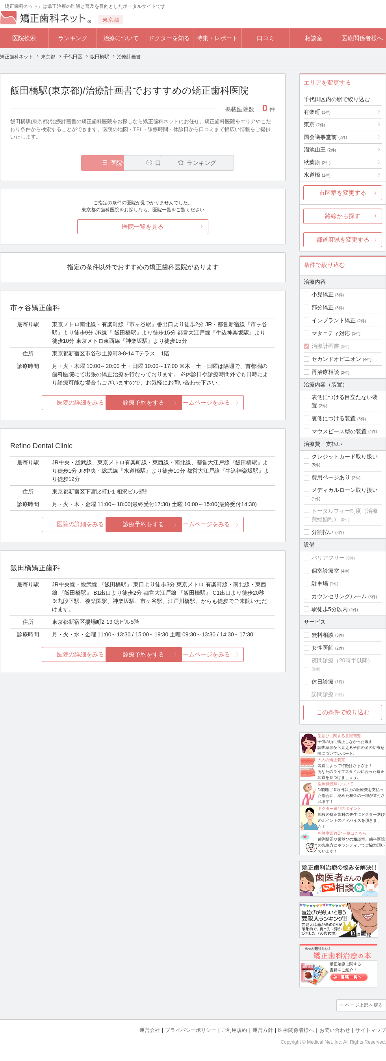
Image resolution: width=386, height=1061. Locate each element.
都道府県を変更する (342, 239)
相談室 (314, 38)
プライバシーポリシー (190, 1030)
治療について (121, 38)
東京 (314, 124)
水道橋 (317, 175)
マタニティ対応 (331, 333)
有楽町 (317, 112)
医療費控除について (335, 784)
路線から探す (342, 216)
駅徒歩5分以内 (330, 609)
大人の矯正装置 (331, 760)
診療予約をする (142, 402)
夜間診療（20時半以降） (342, 660)
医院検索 (24, 38)
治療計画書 (325, 346)
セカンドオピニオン (336, 359)
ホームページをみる (231, 402)
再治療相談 (325, 372)
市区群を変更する (342, 192)
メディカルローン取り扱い (345, 490)
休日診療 (323, 681)
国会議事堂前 (325, 137)
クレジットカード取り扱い (345, 456)
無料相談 (323, 635)
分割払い (323, 532)
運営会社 (149, 1030)
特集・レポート (217, 38)
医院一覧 (64, 162)
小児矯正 (323, 294)
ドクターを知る (169, 38)
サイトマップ (370, 1030)
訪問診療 (323, 694)
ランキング (72, 38)
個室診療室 (325, 570)
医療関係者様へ (362, 38)
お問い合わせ (334, 1030)
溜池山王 (320, 149)
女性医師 (323, 648)
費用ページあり (331, 477)
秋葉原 (317, 162)
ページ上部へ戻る (363, 1005)
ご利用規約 (234, 1030)
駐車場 (320, 583)
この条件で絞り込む (342, 712)
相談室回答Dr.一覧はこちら (342, 833)
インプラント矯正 (334, 320)
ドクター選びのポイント (339, 808)
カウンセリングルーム (339, 596)
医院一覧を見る (142, 226)
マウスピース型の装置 (339, 431)
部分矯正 (323, 307)
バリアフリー (328, 558)
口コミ (266, 38)
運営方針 (262, 1030)
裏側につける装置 (334, 418)
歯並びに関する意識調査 (339, 736)
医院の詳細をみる (54, 402)
